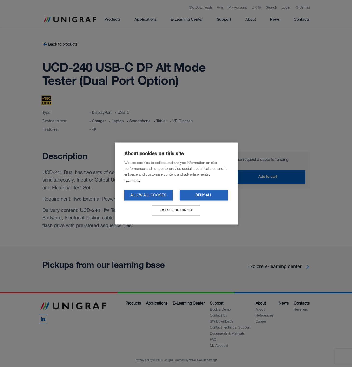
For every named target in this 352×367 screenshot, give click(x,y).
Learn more (132, 181)
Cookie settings (176, 210)
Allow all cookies (148, 195)
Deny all (203, 195)
